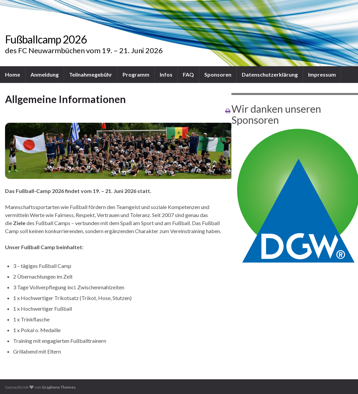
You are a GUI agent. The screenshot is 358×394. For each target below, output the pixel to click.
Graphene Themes (59, 387)
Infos (166, 74)
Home (12, 74)
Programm (136, 74)
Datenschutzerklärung (270, 74)
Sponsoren (217, 74)
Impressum (322, 74)
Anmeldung (44, 74)
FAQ (188, 74)
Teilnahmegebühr (90, 74)
